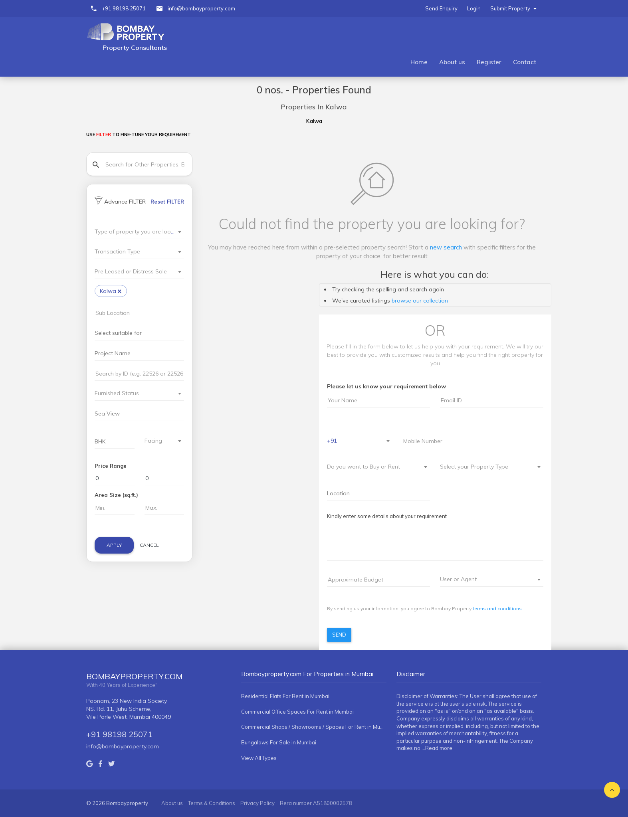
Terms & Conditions (211, 803)
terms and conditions (497, 608)
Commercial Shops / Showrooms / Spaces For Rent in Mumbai (313, 727)
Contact (524, 62)
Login (474, 8)
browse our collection (420, 300)
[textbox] (134, 231)
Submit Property (513, 8)
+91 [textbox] (332, 440)
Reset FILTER (167, 201)
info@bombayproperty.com (201, 8)
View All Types (259, 758)
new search (446, 247)
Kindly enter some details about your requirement (387, 516)
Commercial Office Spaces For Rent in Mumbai (297, 711)
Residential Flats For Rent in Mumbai (285, 696)
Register (489, 62)
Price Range (111, 466)
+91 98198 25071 (124, 8)
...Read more (437, 748)
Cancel (149, 545)
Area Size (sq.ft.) (116, 495)
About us (452, 62)
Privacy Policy (257, 803)
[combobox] (139, 232)
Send (339, 634)
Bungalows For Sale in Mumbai (278, 742)
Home (419, 62)
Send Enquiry (441, 8)
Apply (114, 545)
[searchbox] (144, 292)
